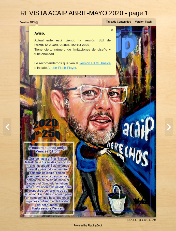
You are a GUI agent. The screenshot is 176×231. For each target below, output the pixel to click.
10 (145, 220)
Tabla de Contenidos (118, 21)
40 (154, 220)
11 (148, 220)
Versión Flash (143, 21)
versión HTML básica (95, 63)
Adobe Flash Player (62, 68)
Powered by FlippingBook (88, 225)
